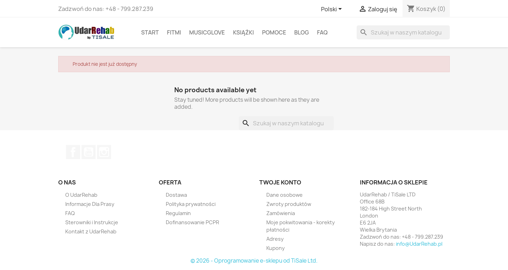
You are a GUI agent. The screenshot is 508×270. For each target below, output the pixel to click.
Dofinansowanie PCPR (192, 222)
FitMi (174, 32)
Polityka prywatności (191, 204)
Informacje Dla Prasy (89, 204)
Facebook (73, 152)
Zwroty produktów (288, 204)
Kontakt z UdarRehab (90, 231)
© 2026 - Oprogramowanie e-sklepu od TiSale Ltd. (254, 260)
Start (150, 32)
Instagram (104, 152)
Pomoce (274, 32)
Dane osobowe (284, 194)
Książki (243, 32)
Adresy (275, 239)
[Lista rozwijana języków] (332, 9)
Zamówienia (280, 213)
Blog (301, 32)
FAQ (322, 32)
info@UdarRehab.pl (419, 243)
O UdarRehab (81, 194)
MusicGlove (207, 32)
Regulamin (178, 213)
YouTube (88, 152)
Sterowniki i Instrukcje (91, 222)
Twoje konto (280, 182)
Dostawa (176, 194)
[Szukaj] (403, 32)
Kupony (275, 248)
